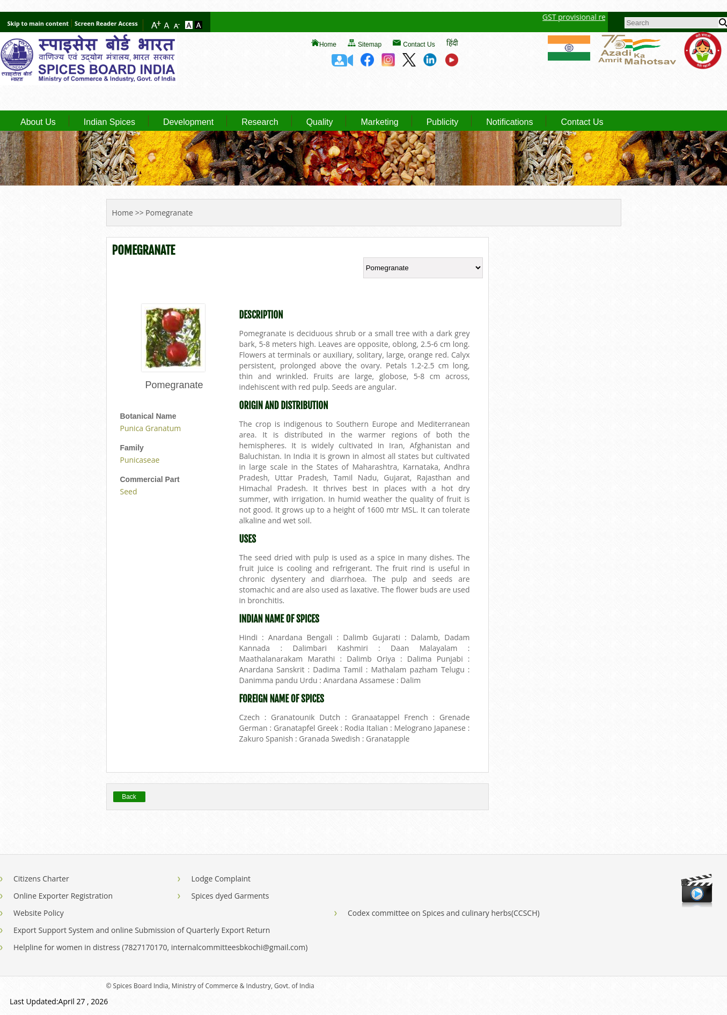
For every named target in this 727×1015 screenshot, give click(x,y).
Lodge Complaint (221, 878)
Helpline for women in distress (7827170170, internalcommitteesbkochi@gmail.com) (160, 947)
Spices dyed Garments (230, 896)
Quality (319, 122)
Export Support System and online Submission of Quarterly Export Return (141, 930)
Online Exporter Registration (63, 896)
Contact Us (419, 44)
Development (188, 122)
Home (327, 44)
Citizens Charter (41, 878)
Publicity (443, 122)
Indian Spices (109, 122)
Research (259, 122)
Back (129, 797)
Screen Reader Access (106, 23)
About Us (38, 122)
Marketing (379, 122)
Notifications (509, 122)
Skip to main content (38, 23)
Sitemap (369, 44)
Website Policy (38, 913)
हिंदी (452, 43)
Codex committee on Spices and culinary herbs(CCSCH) (444, 913)
